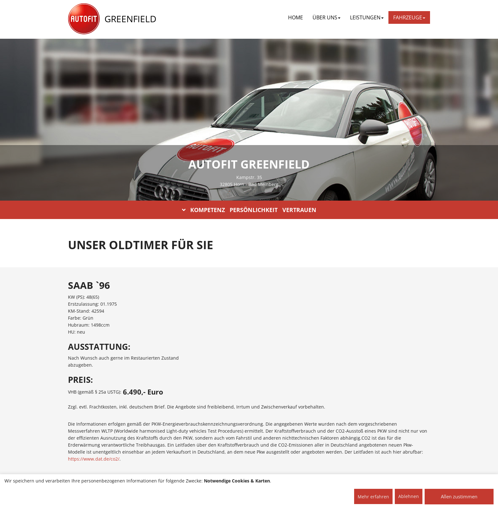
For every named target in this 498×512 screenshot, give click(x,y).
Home (295, 17)
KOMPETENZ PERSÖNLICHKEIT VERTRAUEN (249, 210)
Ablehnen (408, 496)
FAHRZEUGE (409, 17)
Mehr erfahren (373, 497)
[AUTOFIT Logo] (83, 19)
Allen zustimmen (459, 496)
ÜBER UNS (326, 17)
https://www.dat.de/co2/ (93, 459)
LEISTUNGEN (367, 17)
